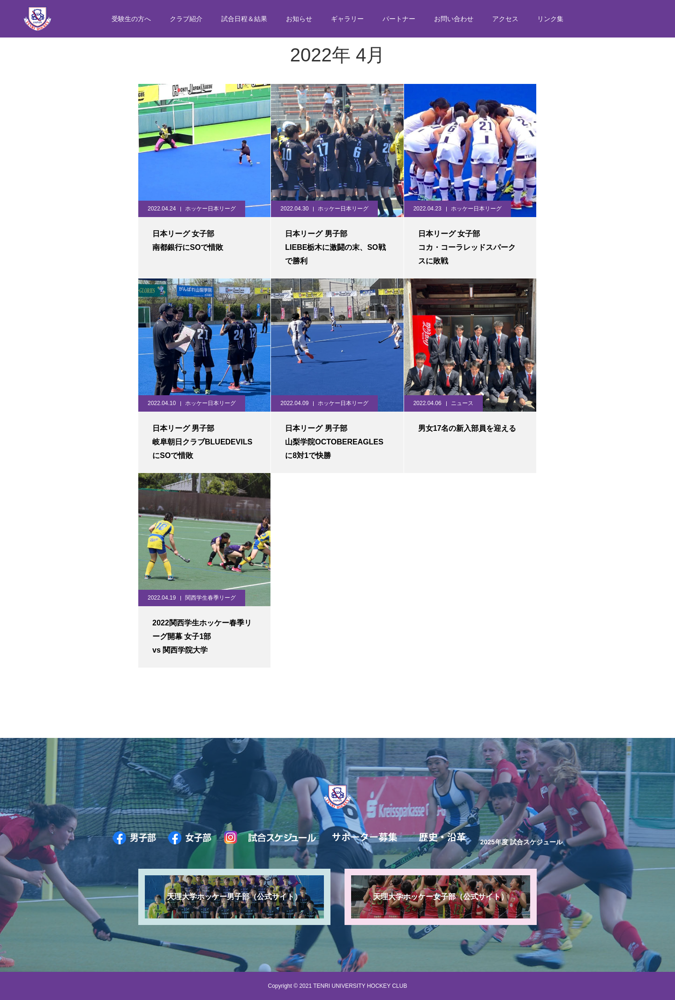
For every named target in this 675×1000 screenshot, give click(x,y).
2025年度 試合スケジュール (521, 842)
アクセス (505, 19)
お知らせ (299, 19)
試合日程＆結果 (244, 19)
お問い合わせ (453, 19)
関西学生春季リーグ (210, 597)
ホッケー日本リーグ (210, 208)
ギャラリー (347, 19)
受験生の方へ (131, 19)
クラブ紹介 (186, 19)
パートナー (398, 19)
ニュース (462, 403)
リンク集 (550, 19)
